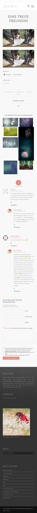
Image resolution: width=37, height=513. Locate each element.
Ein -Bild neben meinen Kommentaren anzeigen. (19, 328)
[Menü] (31, 6)
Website (27, 322)
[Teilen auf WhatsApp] (18, 106)
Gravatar (9, 328)
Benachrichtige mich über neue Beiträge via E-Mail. (17, 355)
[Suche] (27, 6)
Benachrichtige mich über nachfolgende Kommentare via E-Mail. (19, 353)
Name (26, 311)
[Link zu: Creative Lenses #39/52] (26, 122)
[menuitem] (27, 6)
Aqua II (4, 482)
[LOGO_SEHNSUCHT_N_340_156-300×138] (15, 6)
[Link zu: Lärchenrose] (10, 167)
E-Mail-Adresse (29, 316)
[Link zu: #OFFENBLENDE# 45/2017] (10, 131)
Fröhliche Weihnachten (7, 470)
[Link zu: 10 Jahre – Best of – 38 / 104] (26, 132)
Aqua (4, 485)
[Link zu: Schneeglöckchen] (10, 142)
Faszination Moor (6, 497)
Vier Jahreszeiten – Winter (8, 488)
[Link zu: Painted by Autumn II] (26, 165)
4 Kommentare (19, 92)
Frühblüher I (5, 479)
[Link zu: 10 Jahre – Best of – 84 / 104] (26, 149)
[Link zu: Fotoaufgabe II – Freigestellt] (10, 122)
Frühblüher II (5, 476)
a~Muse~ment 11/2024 (7, 473)
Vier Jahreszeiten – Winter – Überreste (10, 491)
